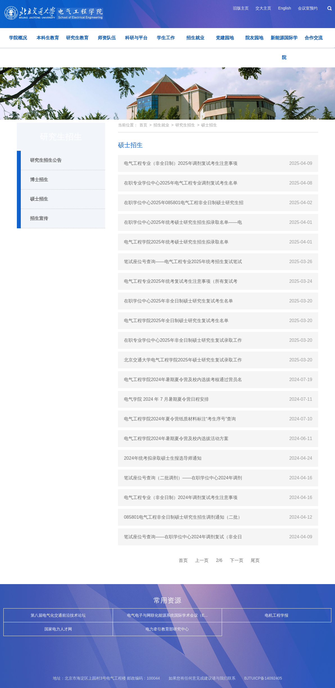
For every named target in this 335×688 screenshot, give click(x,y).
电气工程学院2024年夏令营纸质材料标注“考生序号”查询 (180, 418)
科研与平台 (136, 37)
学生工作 (166, 37)
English (284, 8)
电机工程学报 (276, 615)
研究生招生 (185, 125)
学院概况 (18, 37)
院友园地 (254, 37)
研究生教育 (77, 37)
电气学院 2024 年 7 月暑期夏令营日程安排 (166, 399)
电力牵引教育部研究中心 (167, 629)
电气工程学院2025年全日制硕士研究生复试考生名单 (176, 320)
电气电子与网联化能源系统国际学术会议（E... (167, 615)
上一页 (202, 560)
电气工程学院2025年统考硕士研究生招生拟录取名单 (176, 242)
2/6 (219, 560)
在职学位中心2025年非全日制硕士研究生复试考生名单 (178, 301)
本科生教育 (48, 37)
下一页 (236, 560)
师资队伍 (107, 37)
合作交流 (314, 37)
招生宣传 (39, 218)
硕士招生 (39, 199)
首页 (143, 125)
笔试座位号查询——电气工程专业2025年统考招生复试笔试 (183, 261)
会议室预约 (308, 8)
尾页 (255, 560)
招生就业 (195, 37)
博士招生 (39, 179)
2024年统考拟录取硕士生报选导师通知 (163, 458)
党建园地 (225, 37)
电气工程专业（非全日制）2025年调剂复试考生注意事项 (180, 163)
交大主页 (263, 8)
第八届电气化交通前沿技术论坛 (58, 615)
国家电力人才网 (58, 629)
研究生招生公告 (46, 160)
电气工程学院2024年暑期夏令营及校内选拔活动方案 (176, 438)
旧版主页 (241, 8)
